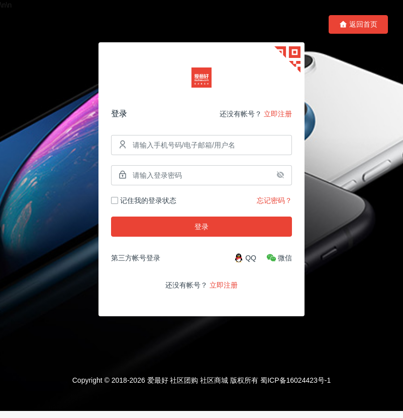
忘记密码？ (274, 204)
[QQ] (245, 261)
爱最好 (157, 387)
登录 (201, 230)
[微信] (279, 261)
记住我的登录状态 (143, 204)
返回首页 (358, 24)
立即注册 (278, 117)
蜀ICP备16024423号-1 (295, 387)
